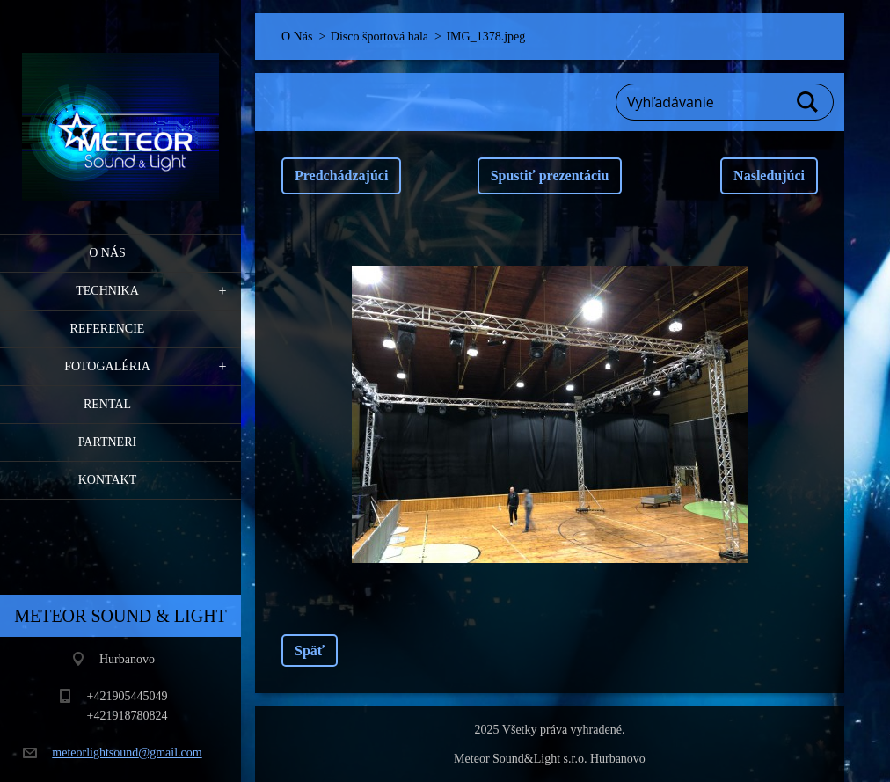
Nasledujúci (769, 175)
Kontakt (107, 479)
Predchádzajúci (341, 175)
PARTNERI (107, 442)
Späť (310, 650)
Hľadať (808, 102)
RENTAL (107, 404)
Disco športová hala (379, 36)
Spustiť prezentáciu (550, 175)
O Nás (107, 252)
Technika (107, 290)
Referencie (107, 328)
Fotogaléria (107, 366)
